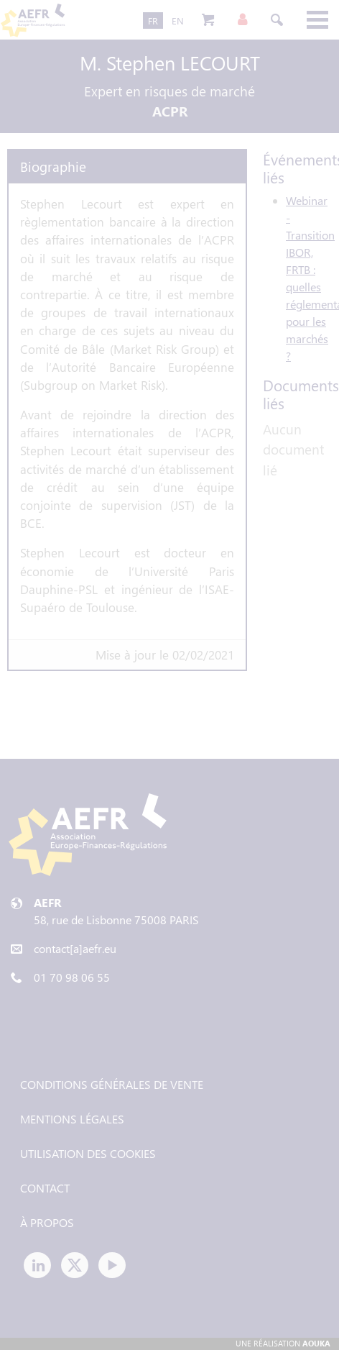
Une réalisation (283, 1343)
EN (178, 20)
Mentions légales (72, 1118)
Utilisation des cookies (88, 1153)
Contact (45, 1187)
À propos (47, 1222)
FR (153, 20)
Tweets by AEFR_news (73, 1030)
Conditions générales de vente (111, 1084)
